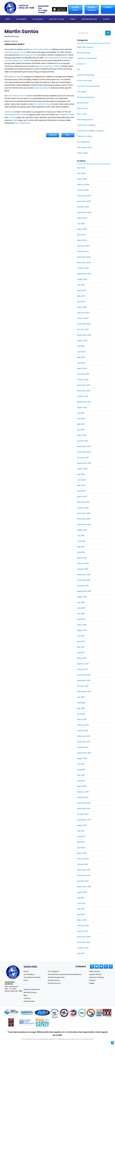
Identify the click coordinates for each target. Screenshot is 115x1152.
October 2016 (82, 686)
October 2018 (82, 585)
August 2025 (82, 218)
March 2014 (82, 853)
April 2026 (81, 173)
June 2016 (81, 702)
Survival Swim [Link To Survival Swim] (82, 103)
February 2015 (83, 792)
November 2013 (83, 875)
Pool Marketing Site (62, 1040)
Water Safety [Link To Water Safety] (82, 153)
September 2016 (84, 691)
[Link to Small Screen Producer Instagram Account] (111, 967)
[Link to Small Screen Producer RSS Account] (106, 967)
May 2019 (81, 546)
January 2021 (82, 441)
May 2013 (81, 909)
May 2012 (81, 953)
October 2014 (83, 814)
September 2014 (84, 819)
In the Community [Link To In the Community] (84, 80)
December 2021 (83, 385)
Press (26, 980)
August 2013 (82, 892)
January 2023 (82, 318)
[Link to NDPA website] (26, 1013)
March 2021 (82, 435)
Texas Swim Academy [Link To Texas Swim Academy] (86, 125)
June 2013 (81, 903)
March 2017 (82, 658)
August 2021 (82, 407)
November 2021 (83, 390)
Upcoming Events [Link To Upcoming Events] (84, 147)
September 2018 (84, 591)
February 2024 (83, 246)
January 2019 (82, 569)
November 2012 (83, 942)
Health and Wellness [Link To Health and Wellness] (85, 75)
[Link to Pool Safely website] (42, 1023)
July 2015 (80, 764)
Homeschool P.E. (54, 983)
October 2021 (82, 396)
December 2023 (84, 257)
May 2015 (81, 775)
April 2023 (81, 301)
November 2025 (84, 201)
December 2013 (83, 870)
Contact (27, 999)
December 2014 (84, 803)
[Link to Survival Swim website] (42, 1013)
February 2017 (83, 663)
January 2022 (82, 379)
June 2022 (81, 351)
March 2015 (82, 786)
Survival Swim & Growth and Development (65, 974)
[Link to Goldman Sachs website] (26, 1023)
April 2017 (81, 652)
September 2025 (84, 212)
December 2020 (84, 446)
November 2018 (83, 580)
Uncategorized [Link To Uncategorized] (83, 142)
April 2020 (81, 491)
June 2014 (81, 836)
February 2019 (83, 563)
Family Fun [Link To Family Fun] (81, 64)
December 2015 (83, 736)
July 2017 (80, 636)
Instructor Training (96, 977)
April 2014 (81, 847)
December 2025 (84, 195)
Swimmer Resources (32, 990)
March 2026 (82, 179)
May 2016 (81, 708)
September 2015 (84, 753)
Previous (52, 135)
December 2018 (83, 574)
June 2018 (81, 608)
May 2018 (81, 613)
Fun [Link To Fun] (78, 69)
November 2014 (83, 808)
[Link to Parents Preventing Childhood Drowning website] (82, 1013)
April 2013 (81, 914)
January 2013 (82, 931)
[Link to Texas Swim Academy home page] (13, 972)
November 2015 (83, 741)
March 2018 (82, 624)
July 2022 (81, 346)
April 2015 (81, 780)
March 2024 (82, 240)
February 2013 (83, 925)
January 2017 (82, 669)
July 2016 (80, 697)
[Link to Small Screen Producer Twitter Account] (101, 967)
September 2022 (84, 335)
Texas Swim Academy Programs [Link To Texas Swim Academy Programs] (90, 130)
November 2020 (84, 452)
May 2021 (81, 424)
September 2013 (84, 886)
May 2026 (81, 168)
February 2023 (83, 312)
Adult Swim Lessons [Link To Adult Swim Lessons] (85, 47)
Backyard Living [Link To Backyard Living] (83, 52)
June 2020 (81, 480)
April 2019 (81, 552)
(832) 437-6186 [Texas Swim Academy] (26, 8)
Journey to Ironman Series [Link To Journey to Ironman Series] (88, 86)
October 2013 (82, 881)
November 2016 (83, 680)
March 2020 (82, 496)
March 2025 (82, 229)
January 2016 (82, 730)
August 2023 (82, 279)
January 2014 (82, 864)
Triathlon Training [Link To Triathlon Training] (84, 136)
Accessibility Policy (87, 1040)
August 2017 (82, 630)
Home (26, 971)
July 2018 (80, 602)
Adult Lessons (94, 971)
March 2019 (82, 558)
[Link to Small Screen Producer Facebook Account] (92, 967)
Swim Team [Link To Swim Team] (82, 114)
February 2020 (83, 502)
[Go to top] (112, 1043)
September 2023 (84, 273)
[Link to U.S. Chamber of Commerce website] (73, 1013)
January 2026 (82, 190)
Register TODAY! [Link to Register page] (75, 8)
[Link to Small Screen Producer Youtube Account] (97, 967)
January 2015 (82, 797)
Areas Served (29, 1002)
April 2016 (81, 714)
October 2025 (83, 207)
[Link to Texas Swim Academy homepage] (10, 8)
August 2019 (82, 530)
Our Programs (53, 971)
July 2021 (80, 413)
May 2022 (81, 357)
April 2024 (81, 234)
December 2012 (83, 936)
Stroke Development (56, 977)
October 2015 (82, 747)
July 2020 (81, 474)
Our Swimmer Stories (32, 977)
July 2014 (81, 831)
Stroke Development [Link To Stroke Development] (86, 97)
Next (68, 135)
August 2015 (82, 758)
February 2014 (83, 858)
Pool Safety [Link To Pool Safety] (82, 91)
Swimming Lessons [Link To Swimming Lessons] (85, 119)
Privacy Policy (75, 1040)
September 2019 (84, 524)
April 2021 (81, 429)
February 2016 (83, 725)
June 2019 (81, 541)
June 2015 (81, 769)
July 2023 (81, 285)
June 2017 (81, 641)
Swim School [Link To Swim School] (82, 108)
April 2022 (81, 363)
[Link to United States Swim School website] (54, 1014)
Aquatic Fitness (95, 974)
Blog (25, 996)
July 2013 (80, 897)
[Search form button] (108, 33)
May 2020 (81, 485)
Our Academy (29, 974)
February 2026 (83, 184)
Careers (107, 7)
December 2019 (83, 513)
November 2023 (84, 262)
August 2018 (82, 597)
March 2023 (82, 307)
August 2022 (82, 340)
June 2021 (81, 418)
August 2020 (82, 468)
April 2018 (81, 619)
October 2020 (83, 457)
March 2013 (82, 920)
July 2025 (81, 223)
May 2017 (81, 647)
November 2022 (84, 324)
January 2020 (82, 507)
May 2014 (81, 842)
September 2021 (84, 402)
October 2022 (83, 329)
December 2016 (83, 675)
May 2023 (81, 296)
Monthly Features (92, 8)
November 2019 (83, 519)
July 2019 (80, 535)
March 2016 (82, 719)
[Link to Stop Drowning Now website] (97, 1013)
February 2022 (83, 374)
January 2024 (83, 251)
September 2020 (84, 463)
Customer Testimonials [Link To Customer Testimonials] (87, 58)
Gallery (92, 983)
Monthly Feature (30, 993)
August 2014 (82, 825)
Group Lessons (54, 980)
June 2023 (81, 290)
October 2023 (83, 268)
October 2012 (82, 948)
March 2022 (82, 368)
